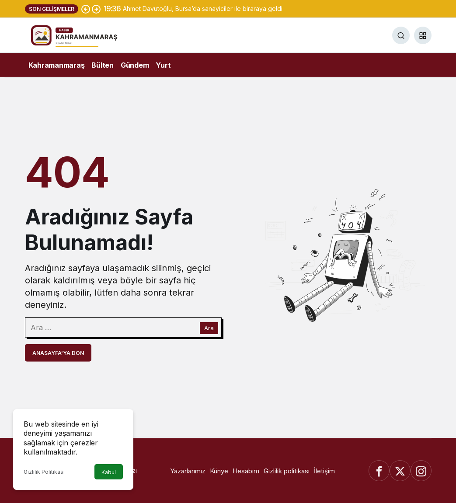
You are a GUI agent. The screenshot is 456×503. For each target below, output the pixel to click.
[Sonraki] (96, 8)
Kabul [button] (108, 472)
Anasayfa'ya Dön (58, 353)
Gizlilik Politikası (44, 472)
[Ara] (401, 35)
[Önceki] (85, 8)
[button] (423, 35)
